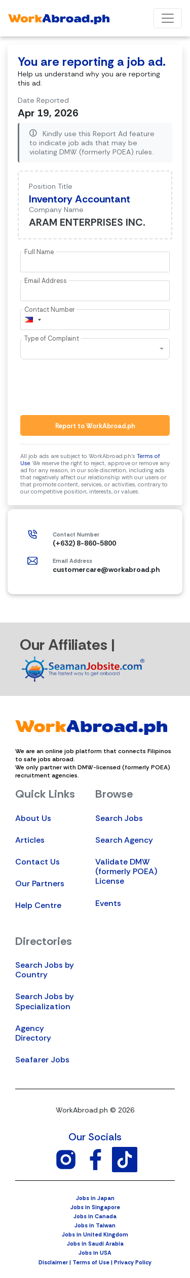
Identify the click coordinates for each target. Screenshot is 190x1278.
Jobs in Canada (95, 1216)
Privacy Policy (132, 1262)
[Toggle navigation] (168, 18)
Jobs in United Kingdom (95, 1234)
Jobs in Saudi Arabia (95, 1243)
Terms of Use (90, 1262)
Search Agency (124, 840)
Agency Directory (33, 1033)
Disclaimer (53, 1262)
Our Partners (39, 883)
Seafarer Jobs (42, 1059)
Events (108, 903)
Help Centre (38, 905)
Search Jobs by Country (44, 970)
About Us (33, 818)
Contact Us (37, 861)
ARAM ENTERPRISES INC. (87, 222)
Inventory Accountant (79, 198)
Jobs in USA (95, 1252)
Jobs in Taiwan (95, 1225)
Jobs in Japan (95, 1198)
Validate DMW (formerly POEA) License (126, 871)
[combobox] (32, 319)
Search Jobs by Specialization (44, 1001)
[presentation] (97, 387)
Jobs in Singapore (95, 1207)
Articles (30, 840)
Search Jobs (119, 818)
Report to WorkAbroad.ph (95, 426)
